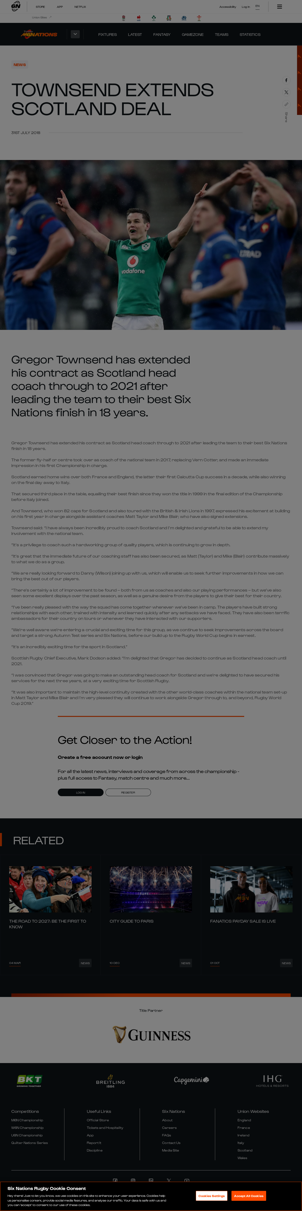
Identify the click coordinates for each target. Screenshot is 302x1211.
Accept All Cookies (248, 1196)
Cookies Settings (211, 1196)
